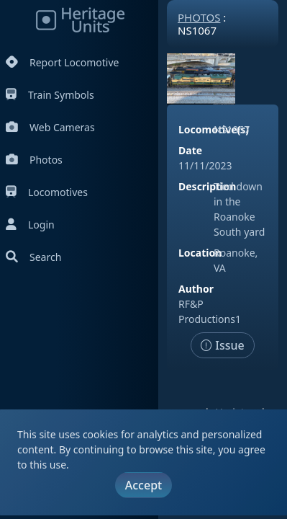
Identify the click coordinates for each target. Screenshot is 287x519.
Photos (34, 160)
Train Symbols (50, 95)
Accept (143, 485)
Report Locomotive (62, 62)
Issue (223, 345)
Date (190, 150)
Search (33, 257)
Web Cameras (50, 127)
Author (196, 289)
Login (30, 224)
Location (200, 253)
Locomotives (47, 192)
